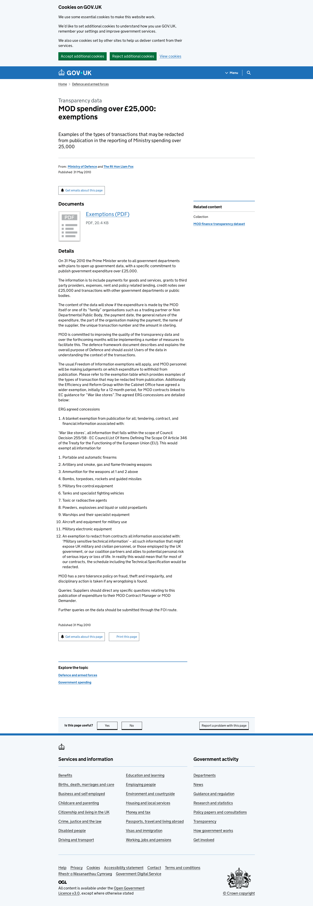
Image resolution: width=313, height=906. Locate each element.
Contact (154, 867)
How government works (213, 830)
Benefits (65, 775)
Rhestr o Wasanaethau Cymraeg (85, 873)
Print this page (126, 637)
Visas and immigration (144, 830)
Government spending (74, 682)
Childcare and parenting (78, 803)
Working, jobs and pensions (148, 839)
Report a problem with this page (224, 725)
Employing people (141, 784)
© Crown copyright (239, 893)
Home (62, 84)
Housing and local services (148, 803)
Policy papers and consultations (220, 812)
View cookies (170, 56)
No (136, 725)
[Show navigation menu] (231, 73)
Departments (204, 775)
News (198, 784)
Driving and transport (76, 839)
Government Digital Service (138, 873)
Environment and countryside (150, 793)
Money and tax (138, 812)
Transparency (204, 821)
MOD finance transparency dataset (219, 224)
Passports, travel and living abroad (155, 821)
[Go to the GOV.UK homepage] (75, 73)
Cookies (93, 867)
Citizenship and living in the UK (84, 812)
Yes (111, 725)
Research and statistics (213, 803)
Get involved (203, 839)
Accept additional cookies (82, 56)
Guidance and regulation (213, 793)
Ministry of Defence (82, 167)
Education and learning (145, 775)
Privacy (76, 867)
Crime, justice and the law (80, 821)
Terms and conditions (182, 867)
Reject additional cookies (133, 56)
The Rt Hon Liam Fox (118, 167)
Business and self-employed (81, 793)
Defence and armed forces (90, 84)
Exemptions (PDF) (107, 214)
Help (62, 867)
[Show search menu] (248, 73)
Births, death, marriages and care (86, 784)
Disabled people (72, 830)
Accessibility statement (124, 867)
